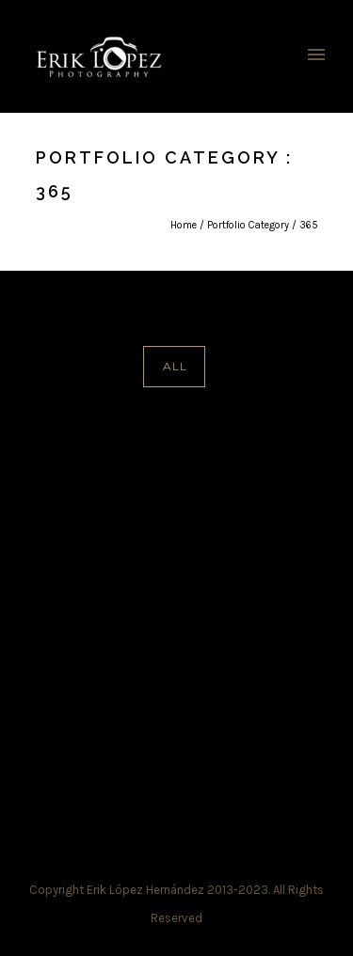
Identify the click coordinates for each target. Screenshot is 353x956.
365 (308, 225)
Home (183, 225)
